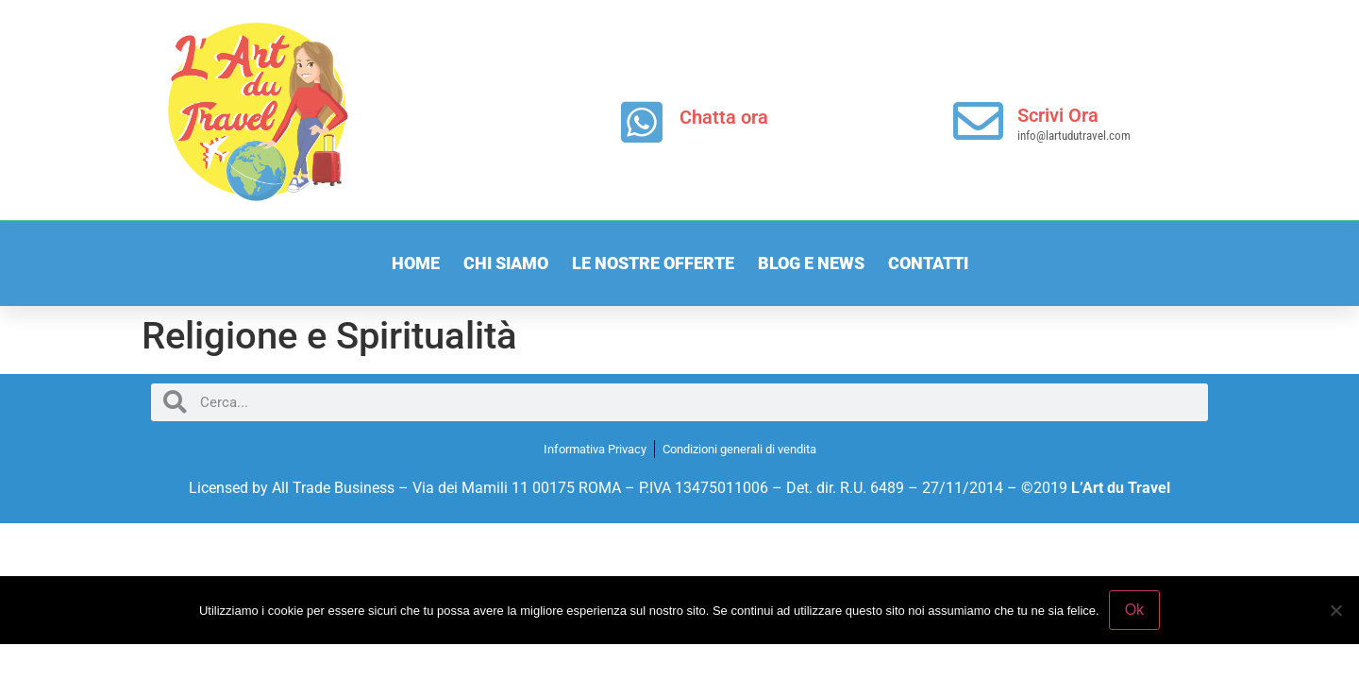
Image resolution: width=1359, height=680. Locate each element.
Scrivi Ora (1058, 115)
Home (416, 263)
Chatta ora (724, 117)
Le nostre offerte (653, 263)
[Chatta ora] (641, 121)
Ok (1134, 610)
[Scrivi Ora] (978, 121)
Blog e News (811, 263)
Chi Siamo (505, 263)
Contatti (928, 263)
